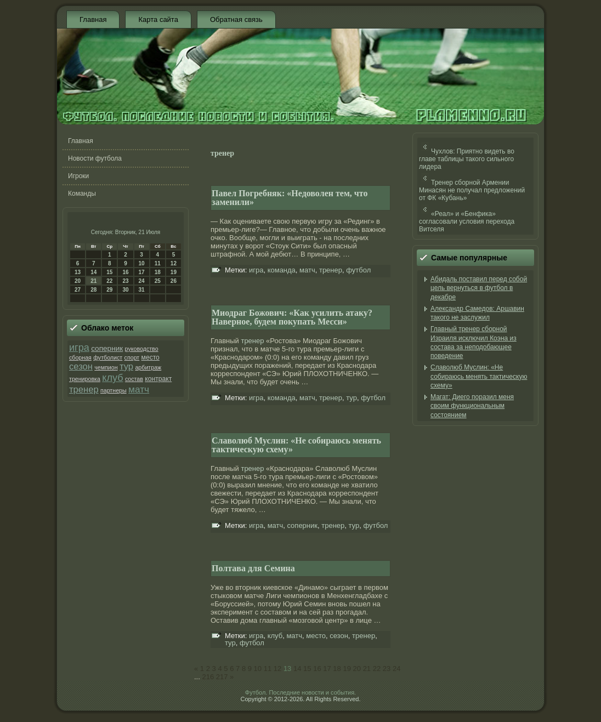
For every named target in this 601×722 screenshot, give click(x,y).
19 (174, 272)
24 (142, 281)
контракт (158, 379)
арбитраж (148, 367)
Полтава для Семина (253, 568)
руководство (141, 348)
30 (125, 290)
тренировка (84, 379)
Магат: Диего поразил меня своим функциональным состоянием (472, 406)
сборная (80, 357)
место (150, 357)
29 (109, 290)
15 (109, 272)
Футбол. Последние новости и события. (300, 692)
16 (125, 272)
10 (142, 263)
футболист (107, 357)
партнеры (113, 390)
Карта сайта (158, 19)
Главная (93, 19)
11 (158, 263)
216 (208, 677)
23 (125, 281)
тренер (84, 389)
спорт (132, 357)
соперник (107, 348)
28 (93, 290)
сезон (81, 366)
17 (142, 272)
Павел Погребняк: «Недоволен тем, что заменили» (289, 198)
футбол (358, 270)
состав (134, 379)
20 (78, 281)
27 (78, 290)
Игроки (78, 176)
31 (142, 290)
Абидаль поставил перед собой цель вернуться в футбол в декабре (478, 288)
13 (78, 272)
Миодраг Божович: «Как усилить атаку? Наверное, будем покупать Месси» (292, 317)
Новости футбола (95, 158)
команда (282, 270)
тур (126, 366)
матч (138, 389)
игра (79, 347)
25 (158, 281)
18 (158, 272)
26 (174, 281)
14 (93, 272)
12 (174, 263)
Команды (82, 193)
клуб (112, 377)
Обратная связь (236, 19)
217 (222, 677)
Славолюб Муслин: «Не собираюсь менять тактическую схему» (296, 445)
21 (93, 281)
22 (109, 281)
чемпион (105, 367)
